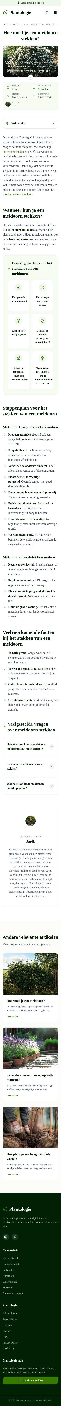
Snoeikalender (10, 1319)
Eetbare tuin (9, 1270)
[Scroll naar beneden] (30, 76)
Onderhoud (17, 24)
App (5, 1336)
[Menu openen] (55, 12)
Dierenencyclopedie (13, 1293)
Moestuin (7, 1287)
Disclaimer (8, 1348)
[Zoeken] (47, 12)
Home (5, 24)
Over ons (7, 1325)
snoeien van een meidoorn (18, 194)
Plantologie (17, 12)
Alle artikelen (10, 1313)
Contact (7, 1331)
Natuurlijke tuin (11, 1258)
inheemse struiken (13, 151)
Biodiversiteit (10, 1281)
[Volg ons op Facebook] (15, 1237)
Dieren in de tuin (11, 1264)
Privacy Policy (10, 1342)
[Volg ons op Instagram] (6, 1237)
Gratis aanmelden (30, 1380)
